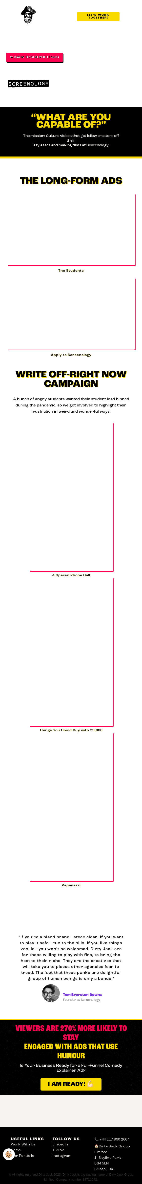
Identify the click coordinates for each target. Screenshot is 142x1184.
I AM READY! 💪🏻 (71, 1084)
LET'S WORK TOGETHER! (98, 16)
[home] (31, 15)
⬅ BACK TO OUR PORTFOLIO (34, 57)
